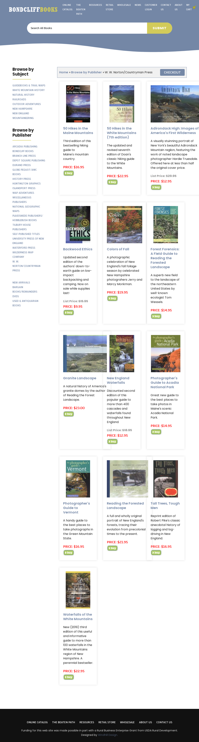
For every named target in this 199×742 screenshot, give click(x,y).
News (138, 5)
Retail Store (110, 7)
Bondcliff (33, 9)
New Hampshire (22, 108)
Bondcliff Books (23, 151)
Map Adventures (23, 192)
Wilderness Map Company (22, 254)
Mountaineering (23, 118)
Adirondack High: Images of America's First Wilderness (175, 130)
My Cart (189, 7)
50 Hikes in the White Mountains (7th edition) (121, 133)
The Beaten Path (80, 9)
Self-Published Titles (26, 234)
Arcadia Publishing (24, 146)
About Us (178, 7)
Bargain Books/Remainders (24, 289)
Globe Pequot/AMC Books (24, 172)
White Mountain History (28, 90)
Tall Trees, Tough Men (165, 505)
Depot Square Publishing (28, 160)
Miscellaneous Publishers (21, 200)
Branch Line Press (24, 155)
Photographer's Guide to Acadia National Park (165, 382)
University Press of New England (28, 241)
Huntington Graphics (26, 183)
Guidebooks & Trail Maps (28, 85)
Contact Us (166, 7)
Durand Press (21, 165)
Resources (95, 5)
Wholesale (124, 5)
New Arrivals (21, 282)
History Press (21, 178)
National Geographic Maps (26, 209)
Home (63, 72)
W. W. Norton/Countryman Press (26, 266)
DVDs (15, 296)
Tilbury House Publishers (21, 227)
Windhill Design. (108, 735)
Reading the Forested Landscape (125, 505)
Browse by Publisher (86, 72)
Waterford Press (23, 247)
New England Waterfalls (118, 380)
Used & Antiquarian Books (25, 303)
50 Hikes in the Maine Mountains (78, 130)
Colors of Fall (118, 249)
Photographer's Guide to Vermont (76, 508)
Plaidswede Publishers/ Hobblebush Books (27, 218)
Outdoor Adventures (26, 104)
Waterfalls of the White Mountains (78, 616)
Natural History (23, 94)
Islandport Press (23, 188)
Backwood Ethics (77, 249)
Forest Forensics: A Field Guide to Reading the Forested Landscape (165, 258)
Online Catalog (67, 7)
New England (20, 113)
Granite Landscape (79, 378)
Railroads (19, 99)
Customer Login (151, 7)
